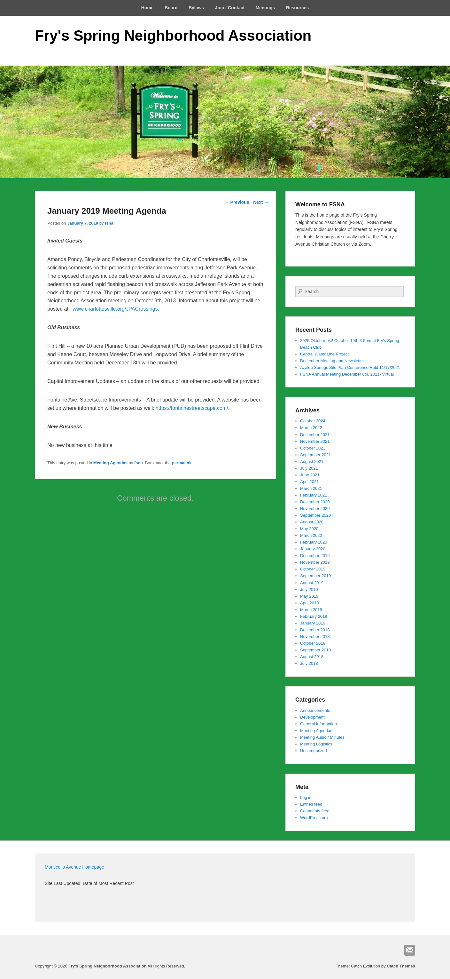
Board (171, 7)
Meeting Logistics (316, 744)
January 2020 (312, 548)
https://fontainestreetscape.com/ (192, 408)
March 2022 (311, 427)
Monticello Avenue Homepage (74, 867)
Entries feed (311, 804)
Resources (297, 7)
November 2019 (315, 562)
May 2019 (309, 596)
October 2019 (312, 569)
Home (147, 7)
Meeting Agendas (110, 462)
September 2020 (315, 515)
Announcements (315, 710)
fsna (109, 223)
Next (260, 202)
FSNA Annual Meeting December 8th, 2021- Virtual (347, 374)
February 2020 (313, 542)
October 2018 (312, 643)
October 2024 (312, 420)
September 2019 (315, 575)
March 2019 (311, 609)
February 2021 (313, 495)
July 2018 (309, 663)
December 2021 (315, 434)
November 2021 (315, 441)
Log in (305, 797)
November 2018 (315, 636)
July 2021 (309, 468)
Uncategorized (313, 750)
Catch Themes (401, 966)
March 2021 (311, 488)
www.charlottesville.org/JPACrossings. (116, 309)
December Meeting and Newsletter (332, 360)
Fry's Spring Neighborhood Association (173, 35)
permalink (181, 462)
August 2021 (311, 461)
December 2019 (315, 555)
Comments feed (315, 810)
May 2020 (309, 528)
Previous (237, 202)
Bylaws (196, 7)
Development (312, 717)
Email (409, 950)
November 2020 (315, 508)
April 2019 (309, 603)
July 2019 (309, 589)
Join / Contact (230, 7)
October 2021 (312, 448)
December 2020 (315, 501)
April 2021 (309, 481)
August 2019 (311, 582)
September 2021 (315, 454)
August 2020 (311, 522)
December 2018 (315, 629)
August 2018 (311, 656)
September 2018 (315, 650)
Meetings (265, 7)
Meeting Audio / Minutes (322, 737)
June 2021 (310, 475)
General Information (318, 723)
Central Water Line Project (324, 354)
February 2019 (313, 616)
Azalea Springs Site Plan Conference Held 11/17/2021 (350, 367)
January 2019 (312, 623)
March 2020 (311, 535)
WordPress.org (314, 817)
